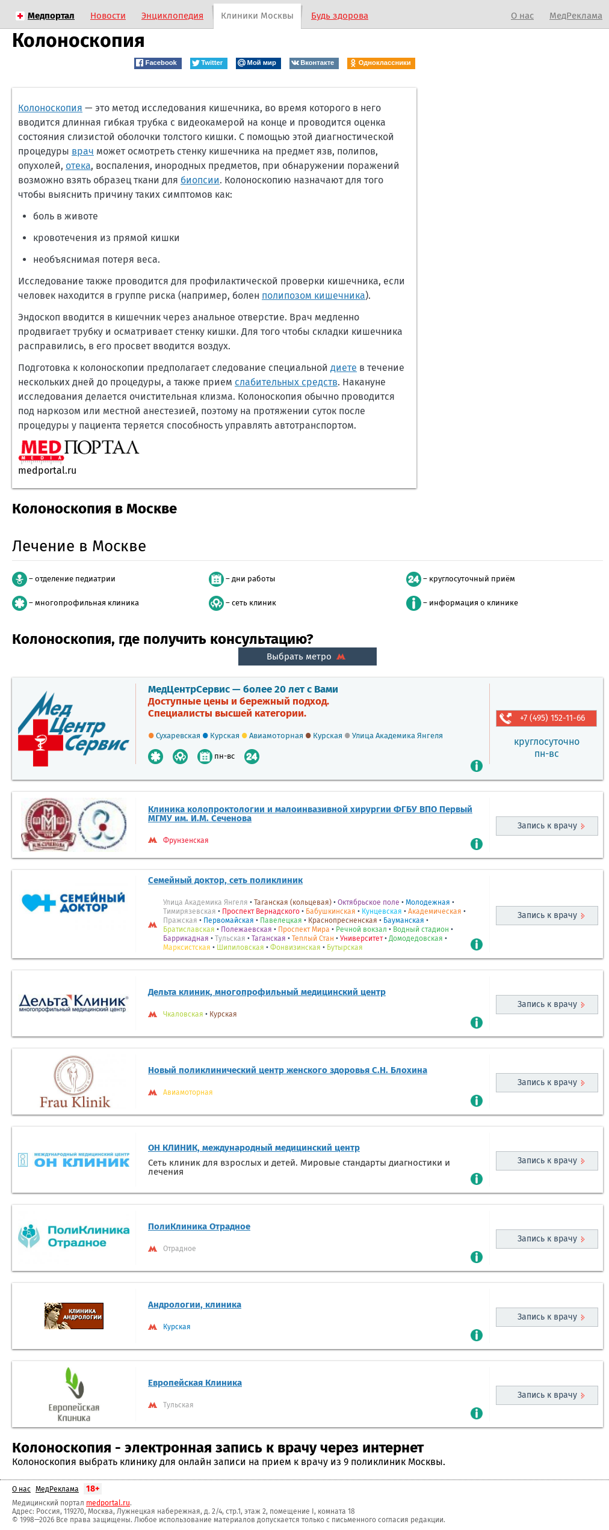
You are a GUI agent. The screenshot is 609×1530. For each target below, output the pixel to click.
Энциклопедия (172, 15)
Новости (108, 15)
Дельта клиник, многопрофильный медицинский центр (267, 992)
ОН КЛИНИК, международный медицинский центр (254, 1147)
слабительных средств (286, 382)
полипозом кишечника (313, 295)
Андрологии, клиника (194, 1304)
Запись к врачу (547, 826)
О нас (522, 15)
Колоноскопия (50, 108)
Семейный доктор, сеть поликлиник (225, 880)
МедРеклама (575, 15)
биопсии (200, 180)
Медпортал (51, 15)
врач (83, 151)
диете (343, 367)
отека (78, 165)
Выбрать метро (307, 656)
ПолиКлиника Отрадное (199, 1226)
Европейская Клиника (195, 1382)
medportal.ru (108, 1503)
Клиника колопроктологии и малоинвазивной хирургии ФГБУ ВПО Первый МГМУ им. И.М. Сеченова (310, 814)
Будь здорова (339, 15)
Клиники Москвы (257, 15)
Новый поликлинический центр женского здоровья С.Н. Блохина (287, 1070)
